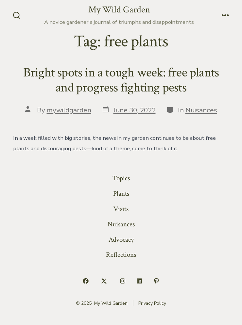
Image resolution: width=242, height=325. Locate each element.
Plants (121, 193)
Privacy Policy (152, 303)
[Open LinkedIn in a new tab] (139, 281)
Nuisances (201, 110)
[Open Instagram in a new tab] (122, 281)
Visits (121, 208)
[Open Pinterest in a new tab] (156, 281)
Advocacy (121, 239)
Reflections (121, 254)
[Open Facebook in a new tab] (86, 281)
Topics (121, 178)
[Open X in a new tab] (104, 281)
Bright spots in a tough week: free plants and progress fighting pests (121, 80)
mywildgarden (69, 110)
